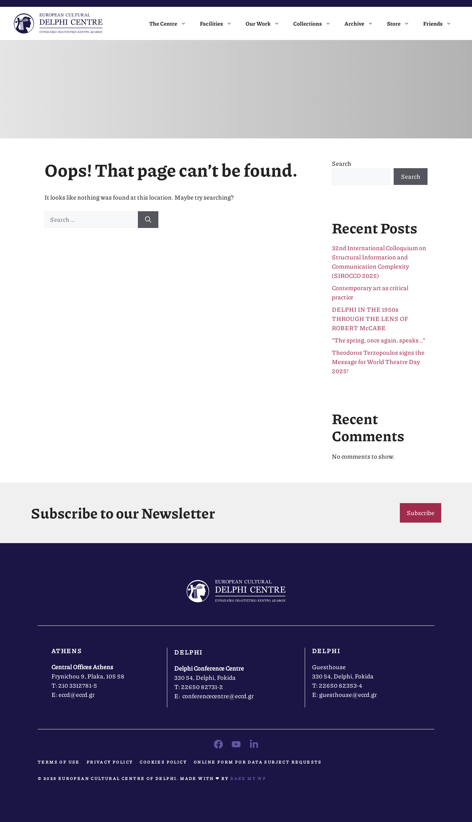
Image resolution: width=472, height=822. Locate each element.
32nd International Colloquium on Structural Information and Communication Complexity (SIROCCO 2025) (379, 261)
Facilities (219, 23)
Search (341, 163)
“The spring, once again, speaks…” (379, 340)
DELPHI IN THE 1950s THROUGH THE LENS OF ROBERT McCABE (370, 318)
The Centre (171, 23)
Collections (315, 23)
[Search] (148, 219)
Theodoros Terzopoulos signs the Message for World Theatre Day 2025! (378, 361)
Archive (362, 23)
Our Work (266, 23)
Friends (440, 23)
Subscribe (420, 512)
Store (401, 23)
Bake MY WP (248, 778)
